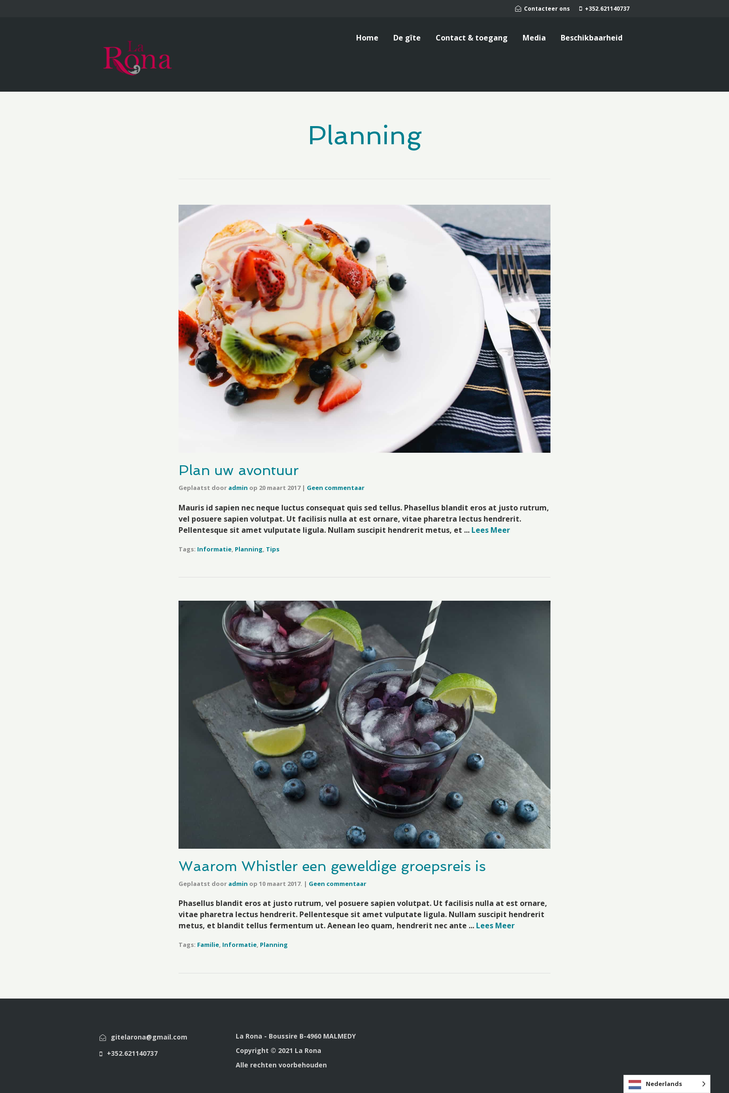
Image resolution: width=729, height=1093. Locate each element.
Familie (208, 944)
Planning (249, 549)
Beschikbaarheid (592, 38)
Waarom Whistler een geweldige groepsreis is (332, 866)
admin (238, 487)
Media (534, 38)
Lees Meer (490, 530)
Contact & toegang (472, 38)
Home (367, 38)
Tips (272, 549)
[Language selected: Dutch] (666, 1084)
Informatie (214, 549)
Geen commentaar (335, 487)
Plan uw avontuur (239, 470)
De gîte (407, 38)
